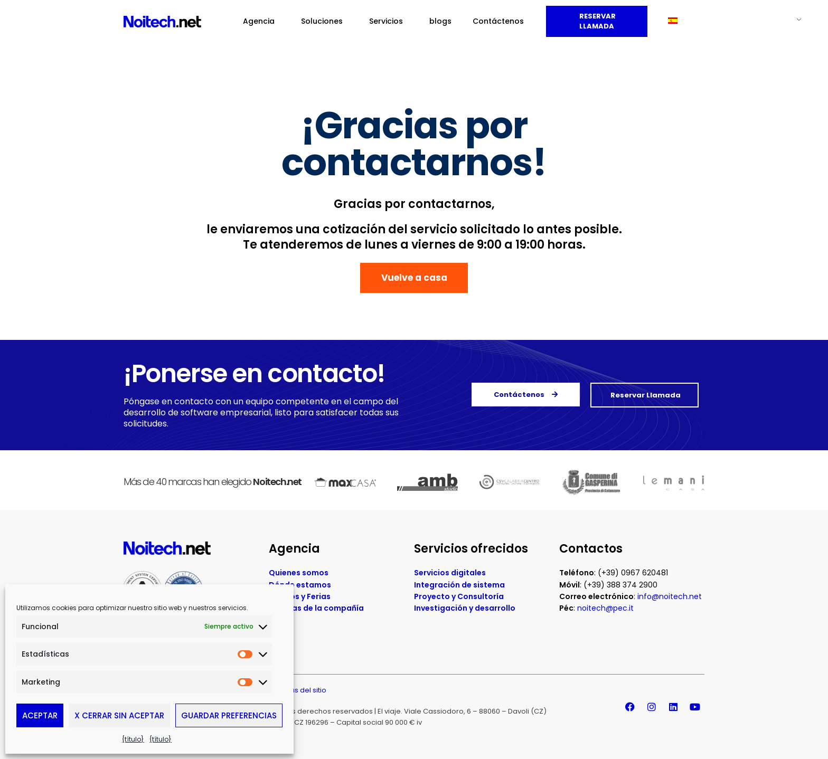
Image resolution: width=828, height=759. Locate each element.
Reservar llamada (597, 21)
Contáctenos (498, 21)
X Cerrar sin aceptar (119, 715)
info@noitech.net (669, 599)
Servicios (388, 21)
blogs (440, 21)
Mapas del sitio (300, 693)
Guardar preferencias (229, 715)
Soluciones (324, 21)
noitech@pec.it (605, 611)
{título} (133, 739)
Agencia (261, 21)
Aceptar (40, 715)
